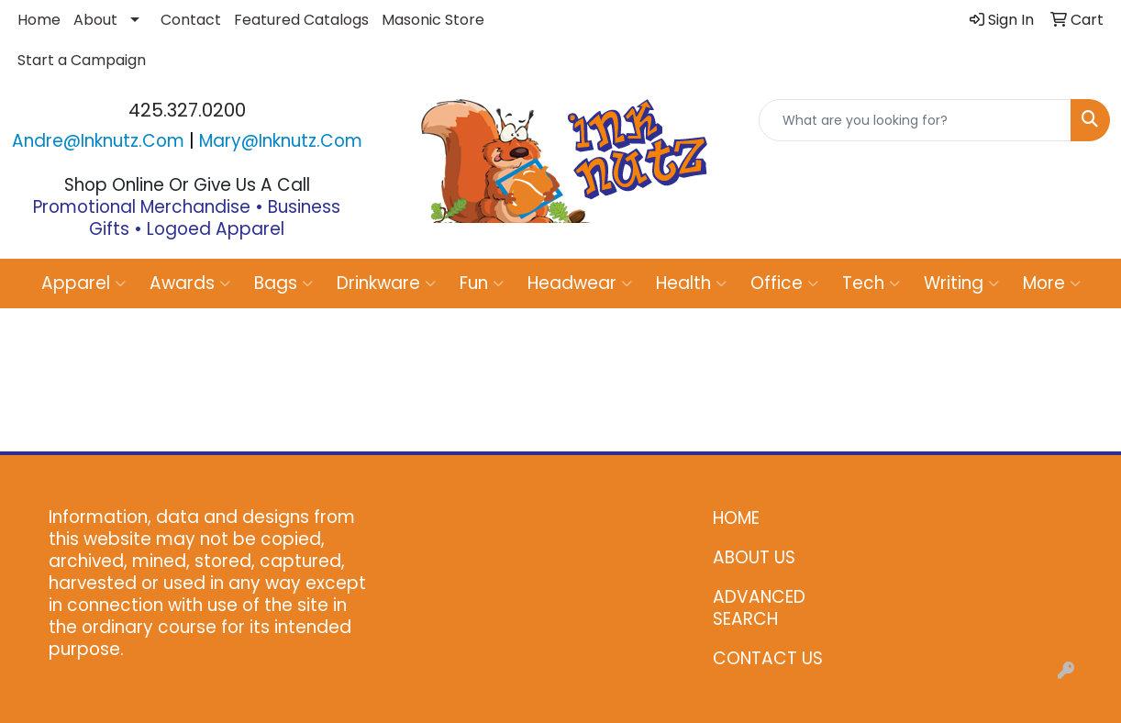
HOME (736, 518)
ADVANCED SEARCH (759, 607)
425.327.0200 (187, 110)
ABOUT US (754, 557)
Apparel (83, 283)
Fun (482, 283)
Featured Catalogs (301, 19)
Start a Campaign (81, 60)
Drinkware (386, 283)
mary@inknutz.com (280, 140)
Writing (961, 283)
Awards (190, 283)
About (95, 19)
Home (39, 19)
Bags (283, 283)
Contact (191, 19)
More (1052, 283)
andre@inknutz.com (98, 140)
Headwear (579, 283)
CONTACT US (768, 658)
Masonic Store (433, 19)
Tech (871, 283)
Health (691, 283)
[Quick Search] (915, 120)
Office (784, 283)
